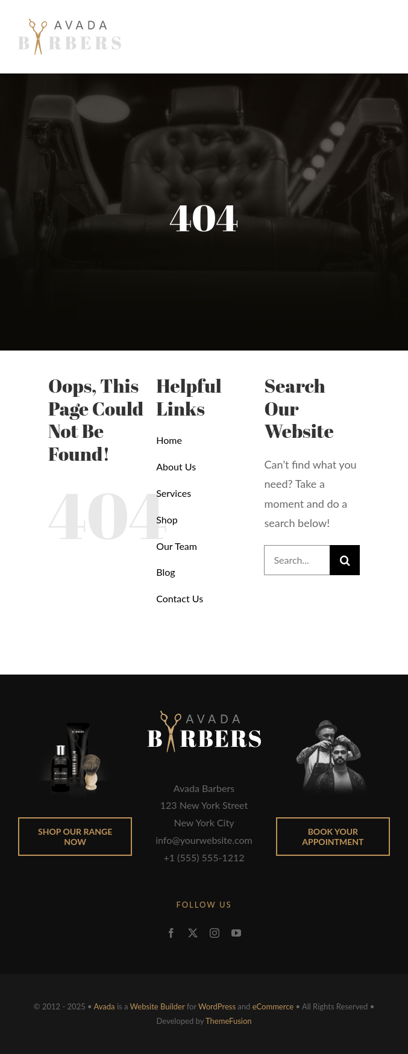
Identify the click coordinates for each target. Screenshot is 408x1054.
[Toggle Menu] (381, 36)
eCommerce (273, 1006)
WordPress (217, 1006)
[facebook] (171, 933)
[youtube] (236, 933)
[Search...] (297, 560)
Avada (104, 1006)
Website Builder (157, 1006)
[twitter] (193, 933)
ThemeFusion (229, 1021)
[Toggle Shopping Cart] (351, 37)
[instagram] (214, 933)
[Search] (345, 560)
